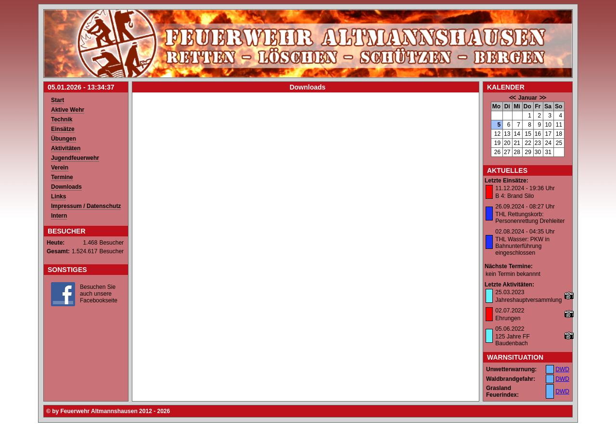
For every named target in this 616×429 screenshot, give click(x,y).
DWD (562, 369)
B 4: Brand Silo (514, 196)
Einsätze (63, 129)
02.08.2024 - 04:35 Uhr (524, 231)
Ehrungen (507, 318)
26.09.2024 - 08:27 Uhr (524, 206)
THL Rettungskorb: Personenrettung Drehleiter (530, 217)
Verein (59, 167)
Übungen (63, 138)
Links (58, 196)
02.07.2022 (509, 310)
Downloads (66, 186)
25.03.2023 (509, 292)
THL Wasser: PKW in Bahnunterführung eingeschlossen (522, 246)
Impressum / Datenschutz (86, 206)
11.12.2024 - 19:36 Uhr (524, 188)
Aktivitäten (65, 148)
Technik (61, 119)
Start (57, 100)
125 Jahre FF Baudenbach (512, 340)
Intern (59, 215)
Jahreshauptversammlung (528, 300)
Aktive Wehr (67, 109)
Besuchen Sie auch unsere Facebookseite (98, 294)
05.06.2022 (509, 328)
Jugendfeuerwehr (75, 158)
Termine (62, 177)
